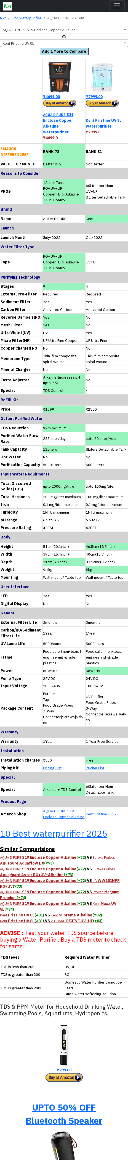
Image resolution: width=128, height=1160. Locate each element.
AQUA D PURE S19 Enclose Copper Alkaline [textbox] (39, 29)
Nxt (3, 17)
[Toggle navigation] (117, 5)
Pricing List (52, 767)
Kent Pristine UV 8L (102, 814)
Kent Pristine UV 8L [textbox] (18, 43)
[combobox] (64, 29)
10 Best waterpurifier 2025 (53, 833)
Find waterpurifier (26, 17)
